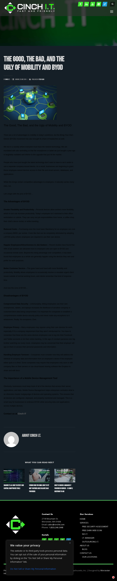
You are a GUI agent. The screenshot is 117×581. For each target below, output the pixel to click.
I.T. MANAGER (88, 537)
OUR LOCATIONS (89, 556)
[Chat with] (110, 574)
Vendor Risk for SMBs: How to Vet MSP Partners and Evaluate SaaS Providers (39, 488)
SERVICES (84, 522)
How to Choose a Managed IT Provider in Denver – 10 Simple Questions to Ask (63, 488)
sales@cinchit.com (56, 524)
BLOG (84, 549)
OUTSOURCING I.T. (90, 541)
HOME (82, 518)
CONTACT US (86, 553)
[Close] (70, 543)
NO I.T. (85, 534)
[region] (39, 557)
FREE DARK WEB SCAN (92, 530)
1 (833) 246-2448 (56, 527)
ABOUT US (84, 545)
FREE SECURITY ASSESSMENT (95, 526)
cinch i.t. (7, 79)
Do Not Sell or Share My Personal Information (33, 568)
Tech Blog (41, 79)
